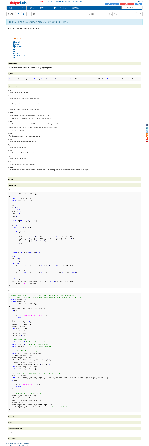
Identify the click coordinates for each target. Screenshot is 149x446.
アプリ (21, 8)
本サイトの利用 (32, 445)
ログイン (140, 1)
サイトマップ (9, 445)
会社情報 (76, 8)
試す (126, 4)
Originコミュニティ (59, 8)
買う (138, 4)
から (110, 14)
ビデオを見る (112, 4)
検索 (139, 14)
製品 (11, 8)
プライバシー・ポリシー (20, 445)
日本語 (11, 14)
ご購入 (32, 8)
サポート (43, 8)
